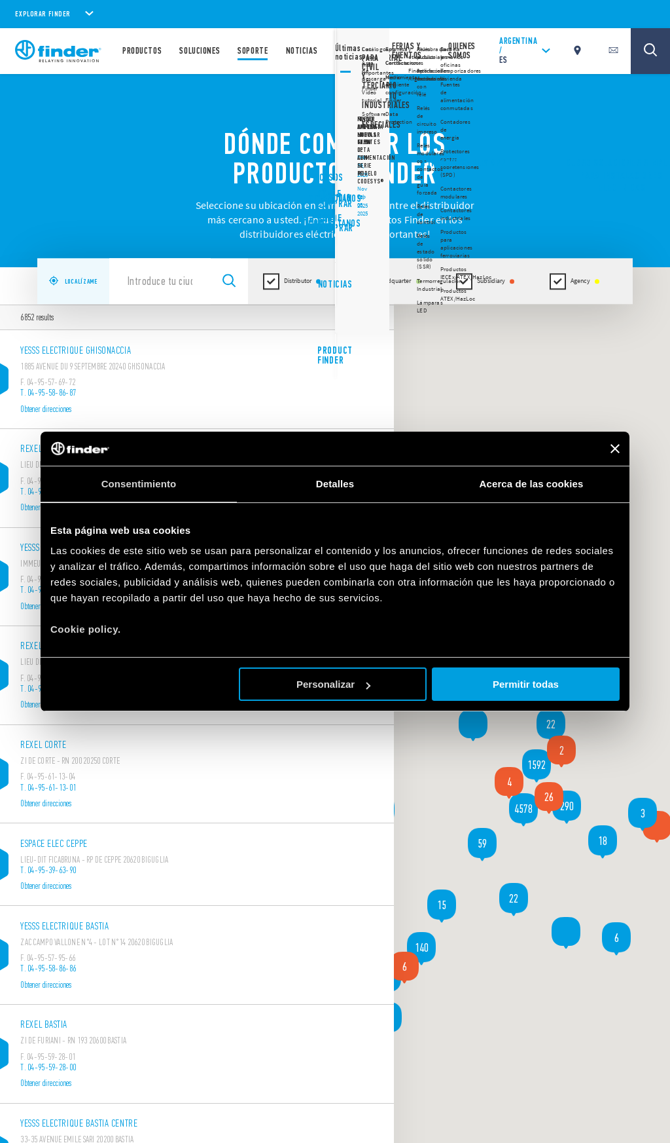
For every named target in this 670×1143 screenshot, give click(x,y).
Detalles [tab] (335, 483)
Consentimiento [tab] (139, 483)
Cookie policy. (85, 629)
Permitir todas (526, 684)
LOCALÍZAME (73, 281)
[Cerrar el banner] (615, 448)
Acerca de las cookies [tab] (532, 483)
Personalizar (333, 684)
